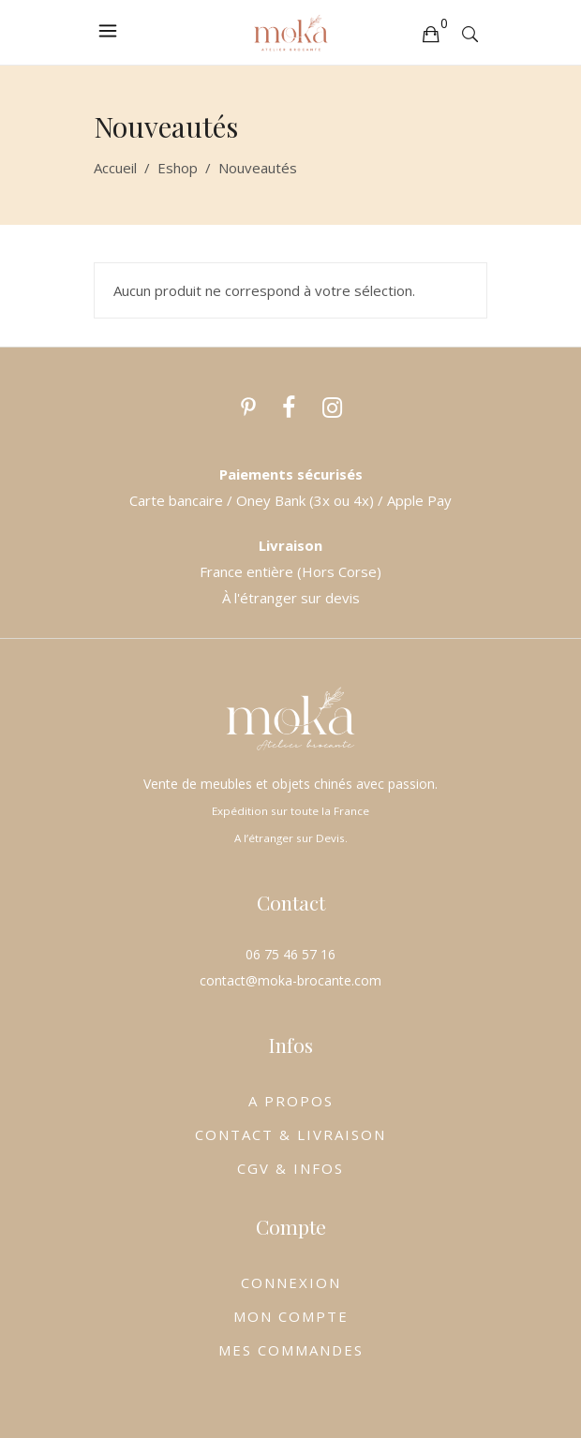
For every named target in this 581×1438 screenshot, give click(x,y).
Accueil (115, 167)
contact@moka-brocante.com (290, 980)
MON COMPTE (291, 1316)
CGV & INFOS (290, 1168)
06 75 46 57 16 (290, 954)
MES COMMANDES (291, 1350)
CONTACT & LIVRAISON (290, 1134)
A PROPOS (291, 1100)
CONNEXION (291, 1282)
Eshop (177, 167)
